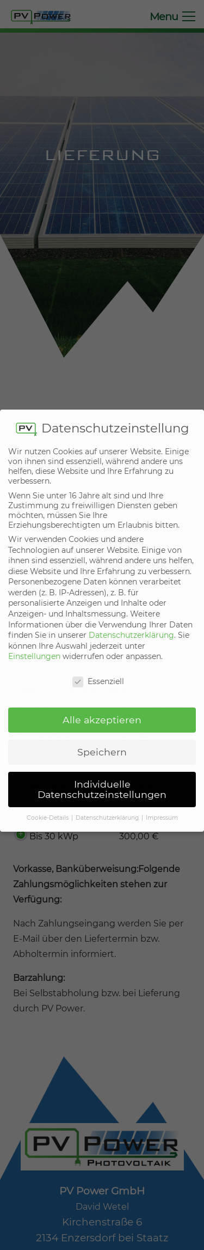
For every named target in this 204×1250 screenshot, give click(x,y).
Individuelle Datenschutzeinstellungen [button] (102, 777)
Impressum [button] (162, 805)
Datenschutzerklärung (131, 623)
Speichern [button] (102, 739)
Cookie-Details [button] (48, 805)
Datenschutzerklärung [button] (108, 805)
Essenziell (98, 669)
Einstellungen (34, 644)
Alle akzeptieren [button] (102, 707)
